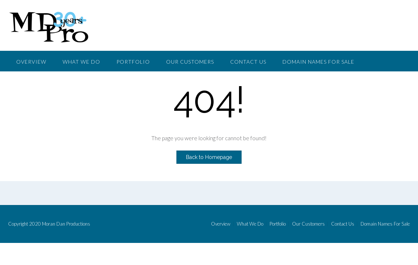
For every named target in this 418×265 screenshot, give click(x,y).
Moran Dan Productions (66, 224)
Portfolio (133, 62)
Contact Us (248, 62)
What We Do (81, 62)
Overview (31, 62)
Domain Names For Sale (318, 62)
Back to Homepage (209, 157)
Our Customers (190, 62)
